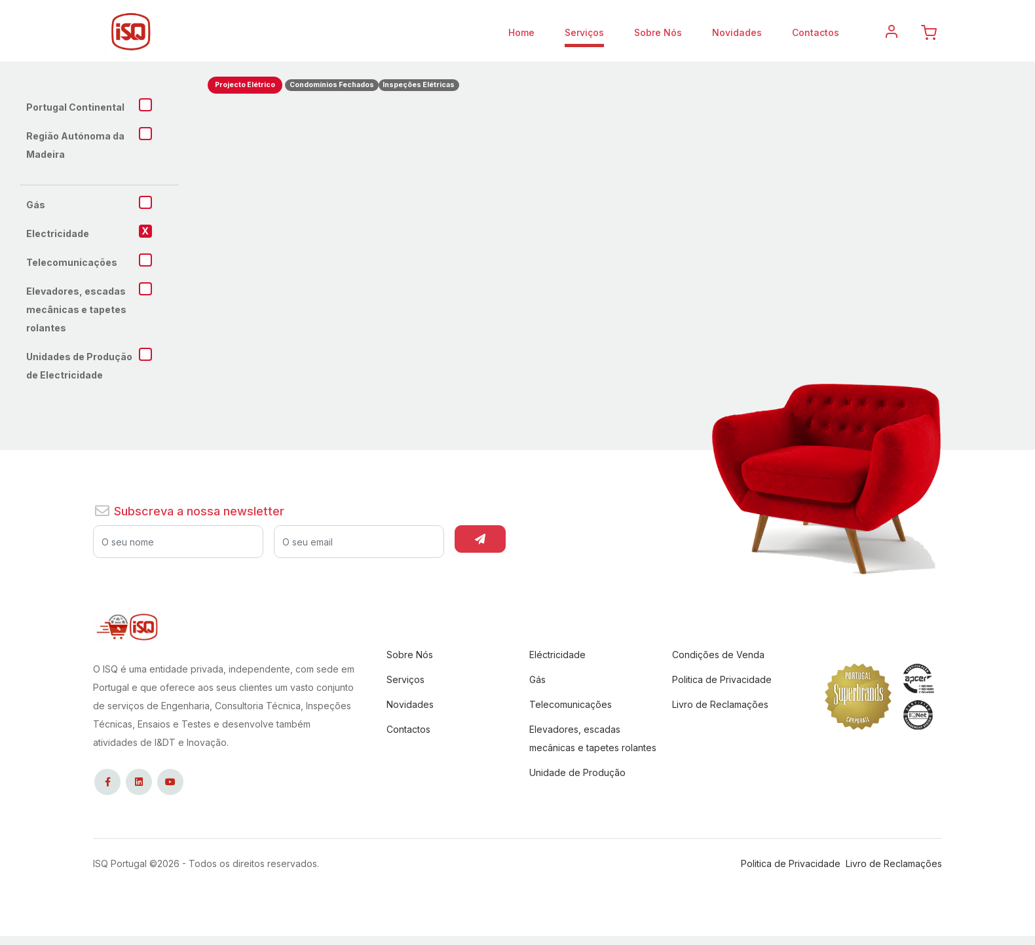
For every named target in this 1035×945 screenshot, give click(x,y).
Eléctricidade (557, 654)
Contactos (815, 32)
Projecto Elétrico (245, 85)
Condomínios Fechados (332, 85)
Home (521, 32)
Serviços (584, 32)
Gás (537, 679)
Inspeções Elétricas (419, 85)
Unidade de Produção (577, 772)
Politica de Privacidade (722, 679)
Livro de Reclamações (720, 704)
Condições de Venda (718, 654)
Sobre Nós (658, 32)
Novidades (737, 32)
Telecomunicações (570, 704)
